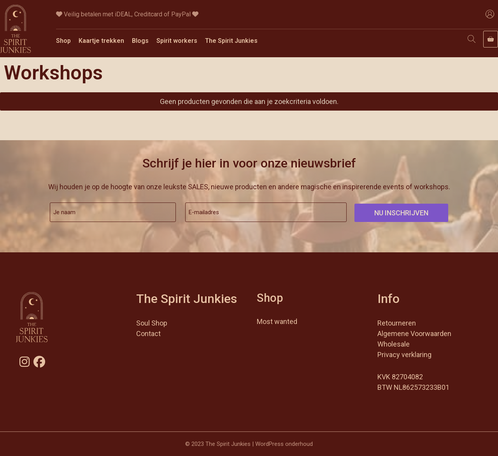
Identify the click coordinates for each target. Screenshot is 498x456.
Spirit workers (176, 40)
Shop (63, 40)
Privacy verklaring (404, 354)
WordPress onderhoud (284, 443)
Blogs (140, 40)
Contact (148, 333)
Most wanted (277, 321)
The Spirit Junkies (231, 40)
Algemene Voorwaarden (414, 333)
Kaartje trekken (101, 40)
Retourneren (396, 323)
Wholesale (393, 344)
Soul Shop (151, 323)
